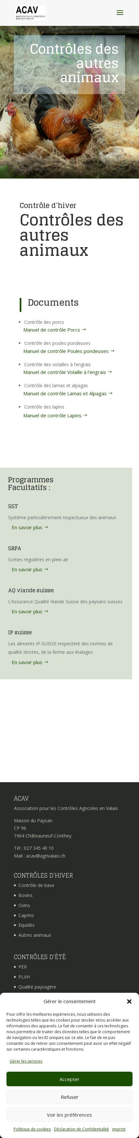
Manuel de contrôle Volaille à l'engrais (64, 372)
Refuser (70, 1097)
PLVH (24, 977)
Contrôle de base (36, 885)
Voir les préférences (69, 1114)
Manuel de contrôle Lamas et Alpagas (65, 393)
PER (22, 967)
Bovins (25, 895)
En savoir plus (27, 527)
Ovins (24, 905)
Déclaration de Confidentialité (81, 1129)
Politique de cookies (32, 1129)
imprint (118, 1129)
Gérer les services (26, 1061)
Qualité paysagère (37, 987)
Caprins (26, 915)
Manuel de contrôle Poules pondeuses (66, 351)
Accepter (69, 1079)
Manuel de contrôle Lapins (52, 415)
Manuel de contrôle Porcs (51, 329)
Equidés (26, 925)
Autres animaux (34, 935)
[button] (129, 1001)
